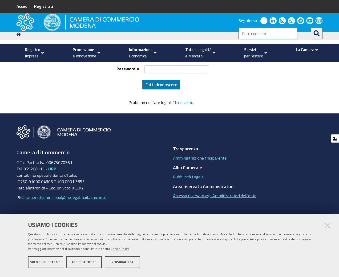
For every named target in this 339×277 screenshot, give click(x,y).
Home (19, 67)
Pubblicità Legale (188, 209)
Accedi (22, 6)
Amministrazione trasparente (199, 190)
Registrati (43, 6)
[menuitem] (32, 53)
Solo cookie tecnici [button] (45, 264)
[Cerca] (317, 33)
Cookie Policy (120, 251)
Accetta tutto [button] (84, 264)
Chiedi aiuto (183, 135)
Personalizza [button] (122, 264)
